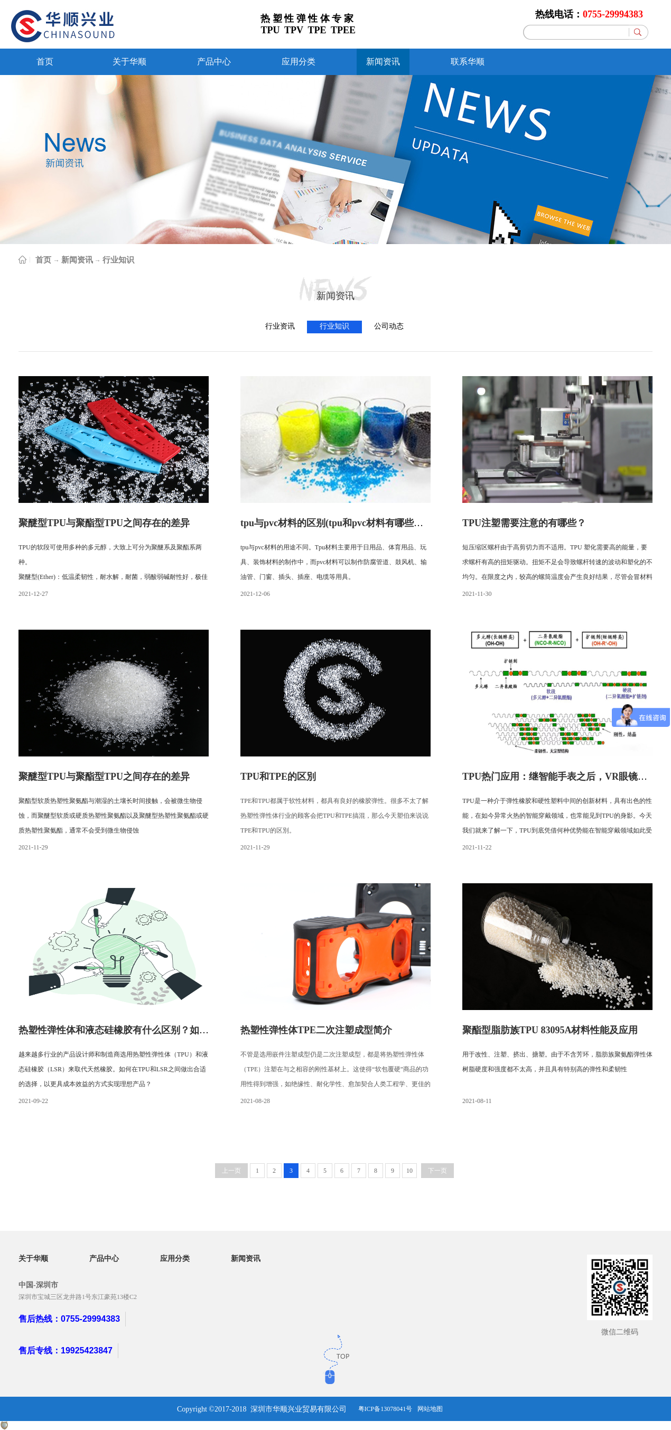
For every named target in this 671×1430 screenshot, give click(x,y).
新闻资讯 (77, 260)
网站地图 (430, 1409)
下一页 (437, 1170)
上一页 (231, 1170)
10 (409, 1170)
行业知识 (118, 260)
